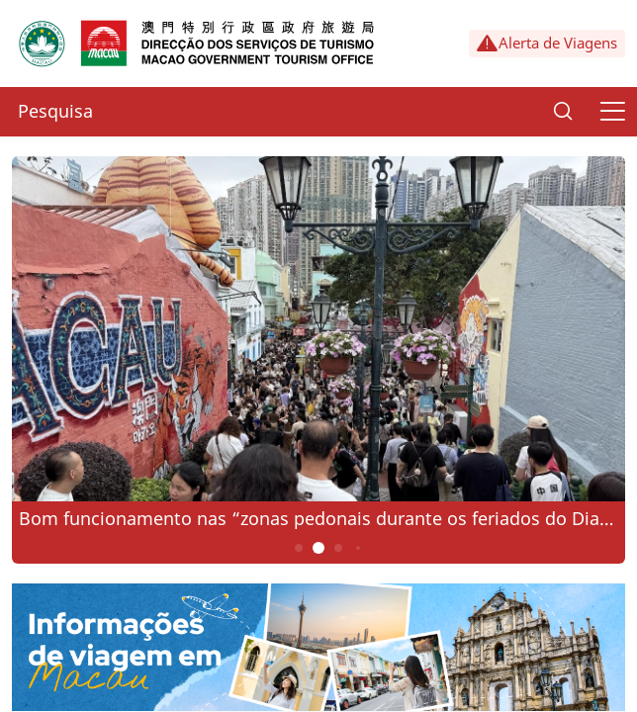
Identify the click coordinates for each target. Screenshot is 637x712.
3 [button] (338, 548)
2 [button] (319, 548)
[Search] (563, 111)
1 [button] (299, 548)
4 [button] (358, 548)
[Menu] (612, 111)
